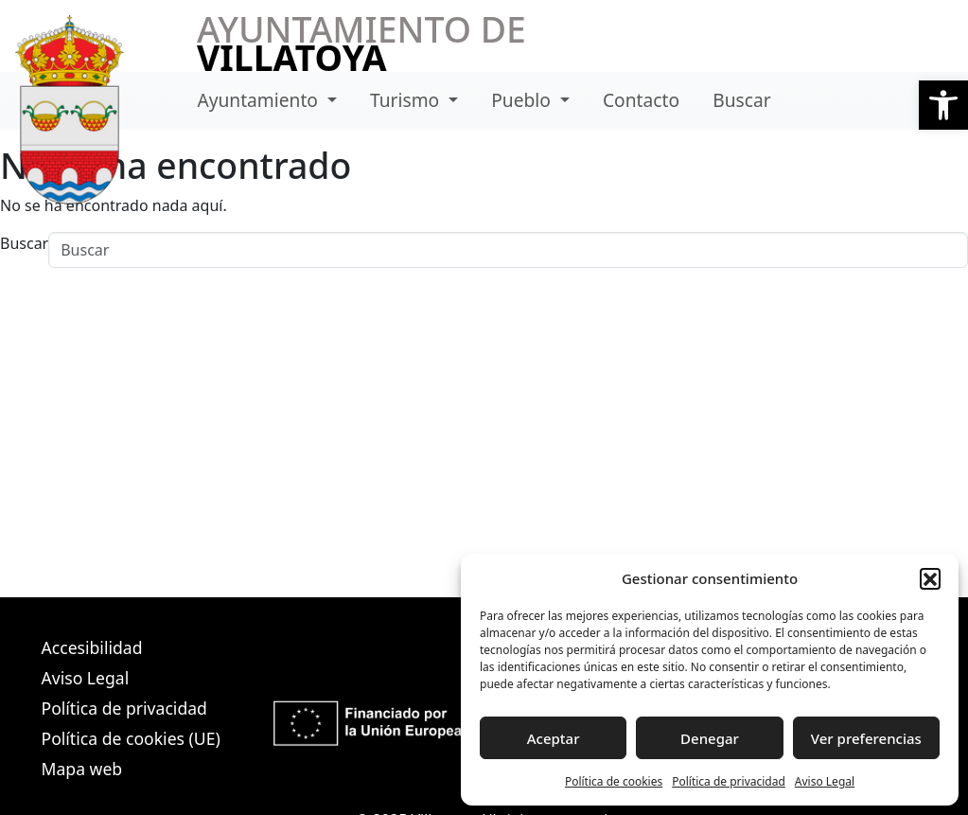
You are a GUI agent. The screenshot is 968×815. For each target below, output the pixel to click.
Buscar (741, 100)
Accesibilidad (92, 647)
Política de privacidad (728, 781)
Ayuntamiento (260, 100)
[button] (943, 105)
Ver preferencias (866, 738)
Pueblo (523, 100)
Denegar (709, 738)
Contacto (641, 100)
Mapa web (82, 768)
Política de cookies (613, 781)
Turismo (407, 100)
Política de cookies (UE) (131, 738)
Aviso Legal (824, 781)
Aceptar (553, 738)
